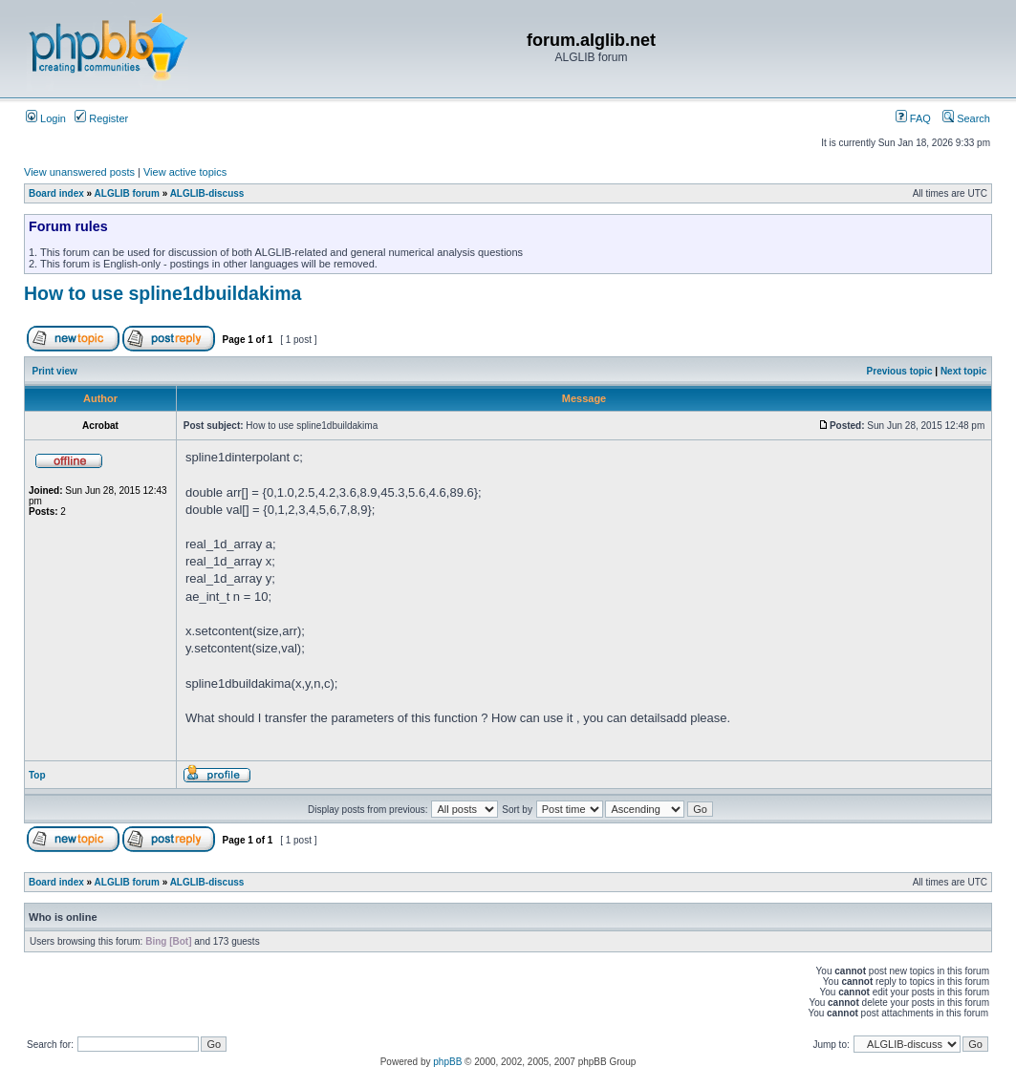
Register (101, 118)
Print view (54, 371)
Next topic (963, 371)
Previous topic (900, 371)
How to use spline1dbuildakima (162, 293)
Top (37, 775)
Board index (56, 193)
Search (966, 118)
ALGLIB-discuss (207, 193)
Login (46, 118)
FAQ (913, 118)
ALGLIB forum (127, 193)
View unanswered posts (79, 172)
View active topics (185, 172)
